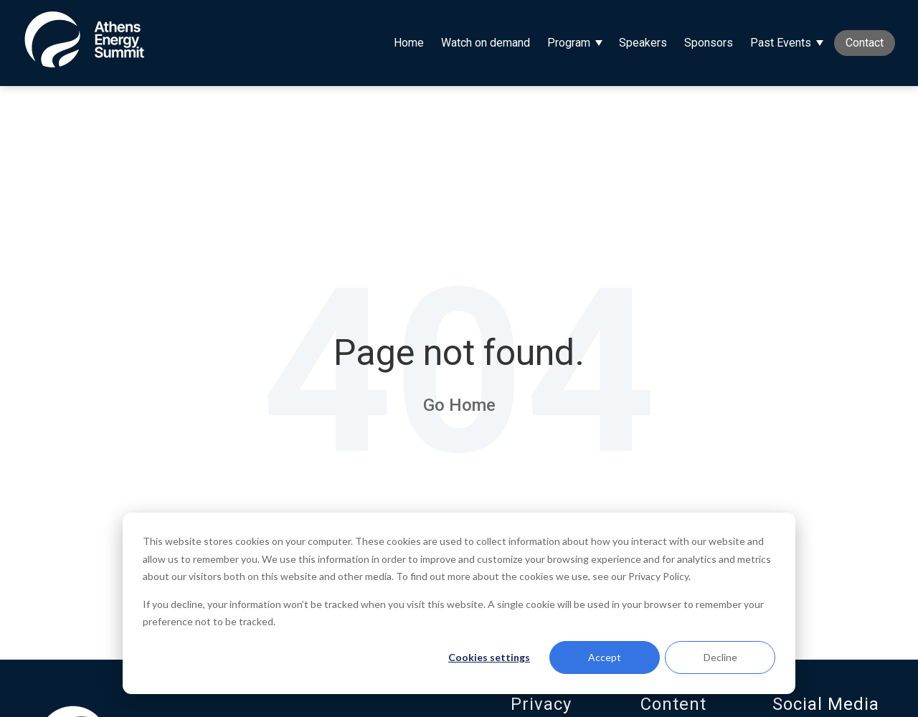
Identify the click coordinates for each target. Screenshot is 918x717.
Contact (865, 42)
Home (409, 42)
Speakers (643, 42)
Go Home (459, 405)
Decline (720, 657)
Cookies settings (489, 657)
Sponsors (708, 42)
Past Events (780, 42)
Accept (604, 657)
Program (568, 42)
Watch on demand (485, 42)
